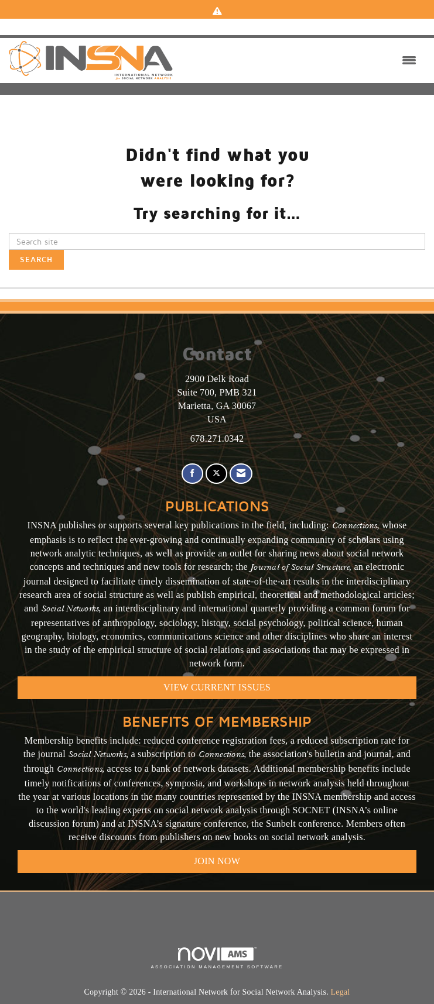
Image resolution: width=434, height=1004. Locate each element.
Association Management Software (217, 958)
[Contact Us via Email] (241, 473)
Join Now (217, 861)
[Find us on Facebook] (192, 473)
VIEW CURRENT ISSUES (217, 687)
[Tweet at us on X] (216, 473)
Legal (340, 992)
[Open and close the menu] (297, 60)
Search (36, 259)
